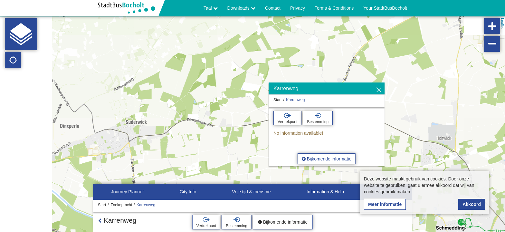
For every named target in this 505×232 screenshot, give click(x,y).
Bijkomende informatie (326, 158)
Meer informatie (385, 204)
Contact (273, 8)
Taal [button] (211, 8)
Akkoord (471, 204)
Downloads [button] (241, 8)
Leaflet (502, 23)
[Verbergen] (378, 90)
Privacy (297, 8)
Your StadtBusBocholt (385, 8)
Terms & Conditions (334, 8)
